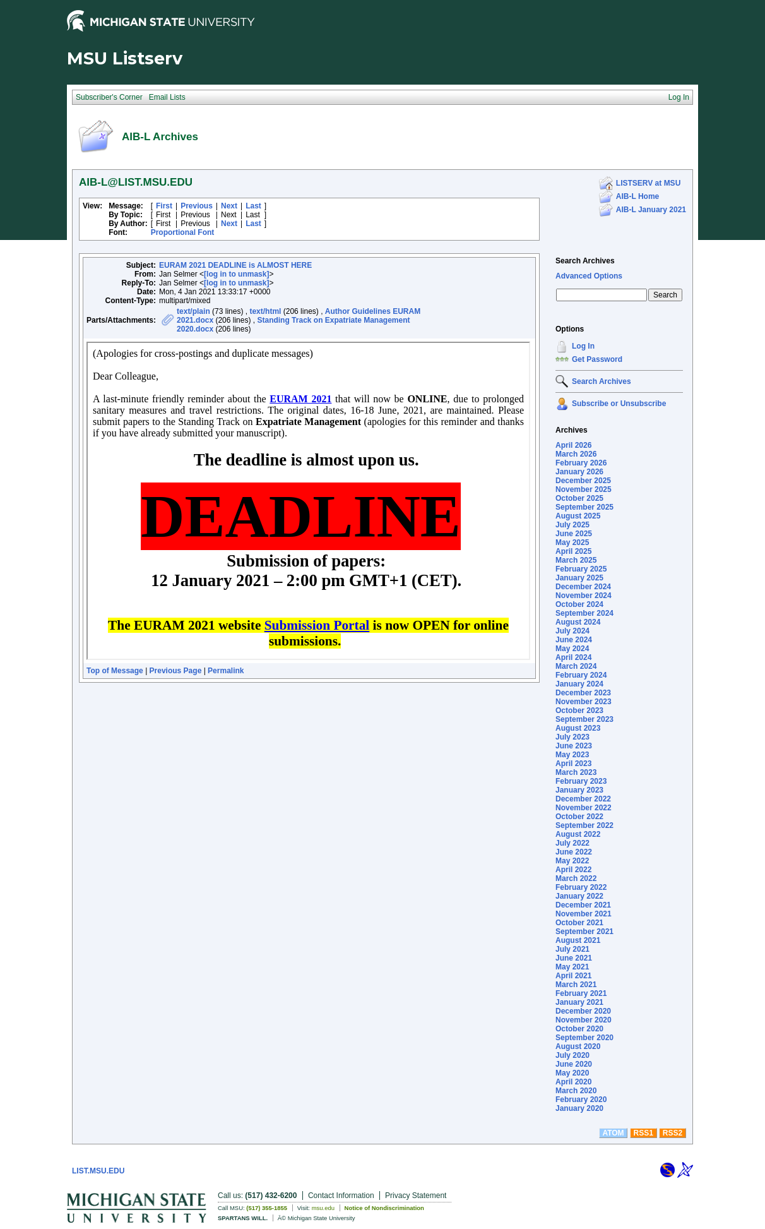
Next (229, 205)
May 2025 (572, 542)
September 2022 (584, 825)
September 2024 (584, 613)
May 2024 (572, 648)
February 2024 (581, 675)
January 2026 (579, 471)
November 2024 (583, 595)
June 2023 (573, 745)
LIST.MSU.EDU (98, 1170)
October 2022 (579, 816)
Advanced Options (588, 276)
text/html (265, 311)
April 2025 (573, 551)
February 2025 (581, 569)
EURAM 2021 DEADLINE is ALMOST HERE (235, 265)
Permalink (226, 670)
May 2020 (572, 1073)
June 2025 (573, 533)
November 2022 (583, 807)
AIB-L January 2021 (651, 209)
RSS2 (672, 1133)
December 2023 (583, 692)
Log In (583, 346)
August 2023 (577, 728)
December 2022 (583, 798)
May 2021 (572, 966)
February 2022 (581, 887)
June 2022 (573, 852)
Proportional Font (183, 232)
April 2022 (573, 869)
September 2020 (584, 1037)
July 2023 (572, 737)
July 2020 (572, 1055)
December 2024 (583, 586)
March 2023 (575, 772)
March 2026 (575, 454)
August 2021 (577, 940)
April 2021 (573, 975)
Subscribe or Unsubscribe (619, 403)
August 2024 (577, 622)
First (164, 205)
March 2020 (575, 1090)
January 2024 (579, 684)
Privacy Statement (415, 1195)
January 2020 (579, 1108)
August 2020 (577, 1046)
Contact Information (341, 1195)
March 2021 (575, 984)
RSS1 (643, 1133)
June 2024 (573, 639)
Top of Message (114, 670)
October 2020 (579, 1028)
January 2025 (579, 577)
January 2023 (579, 790)
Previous (197, 205)
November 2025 (583, 489)
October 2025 (579, 498)
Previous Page (176, 670)
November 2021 (583, 913)
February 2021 (581, 993)
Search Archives (585, 260)
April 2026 (573, 445)
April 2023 (573, 763)
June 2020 (573, 1064)
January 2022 (579, 896)
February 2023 (581, 781)
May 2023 (572, 754)
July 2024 (572, 630)
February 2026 (581, 463)
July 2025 (572, 524)
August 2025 (577, 516)
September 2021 (584, 931)
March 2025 (575, 560)
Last (253, 205)
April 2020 (573, 1081)
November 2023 (583, 701)
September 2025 (584, 507)
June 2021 (573, 958)
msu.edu (323, 1207)
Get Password (597, 359)
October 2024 (579, 604)
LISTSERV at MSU (648, 183)
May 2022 (572, 860)
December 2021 (583, 905)
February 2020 (581, 1099)
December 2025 (583, 480)
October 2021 (579, 922)
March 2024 (575, 666)
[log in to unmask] (236, 274)
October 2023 (579, 710)
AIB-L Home (637, 196)
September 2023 (584, 719)
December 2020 (583, 1011)
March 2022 (575, 878)
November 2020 (583, 1020)
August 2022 (577, 834)
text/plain (193, 311)
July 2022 (572, 843)
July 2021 (572, 949)
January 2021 (579, 1002)
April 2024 (573, 657)
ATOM (613, 1133)
